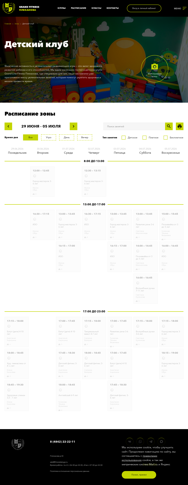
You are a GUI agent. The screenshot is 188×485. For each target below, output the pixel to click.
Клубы (62, 8)
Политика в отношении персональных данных (69, 471)
